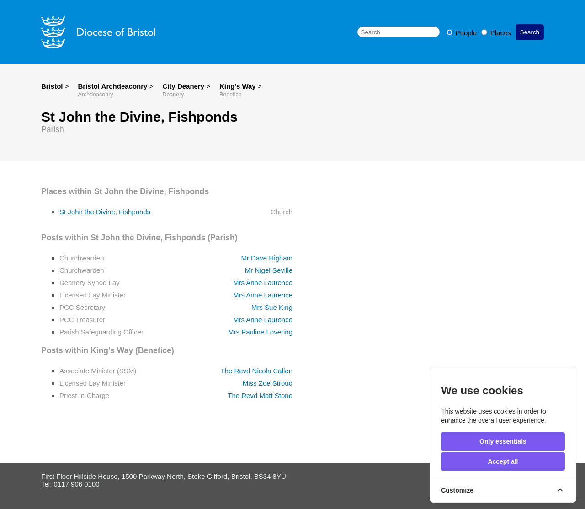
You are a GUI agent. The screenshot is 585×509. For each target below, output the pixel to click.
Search (529, 32)
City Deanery (184, 86)
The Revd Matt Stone (260, 395)
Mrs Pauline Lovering (260, 332)
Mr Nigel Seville (268, 270)
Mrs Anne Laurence (262, 282)
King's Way (238, 86)
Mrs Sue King (271, 307)
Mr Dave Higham (266, 258)
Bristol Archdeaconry (113, 86)
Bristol (52, 86)
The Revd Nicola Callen (256, 371)
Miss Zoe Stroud (267, 383)
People (463, 33)
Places (496, 33)
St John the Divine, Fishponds (104, 212)
